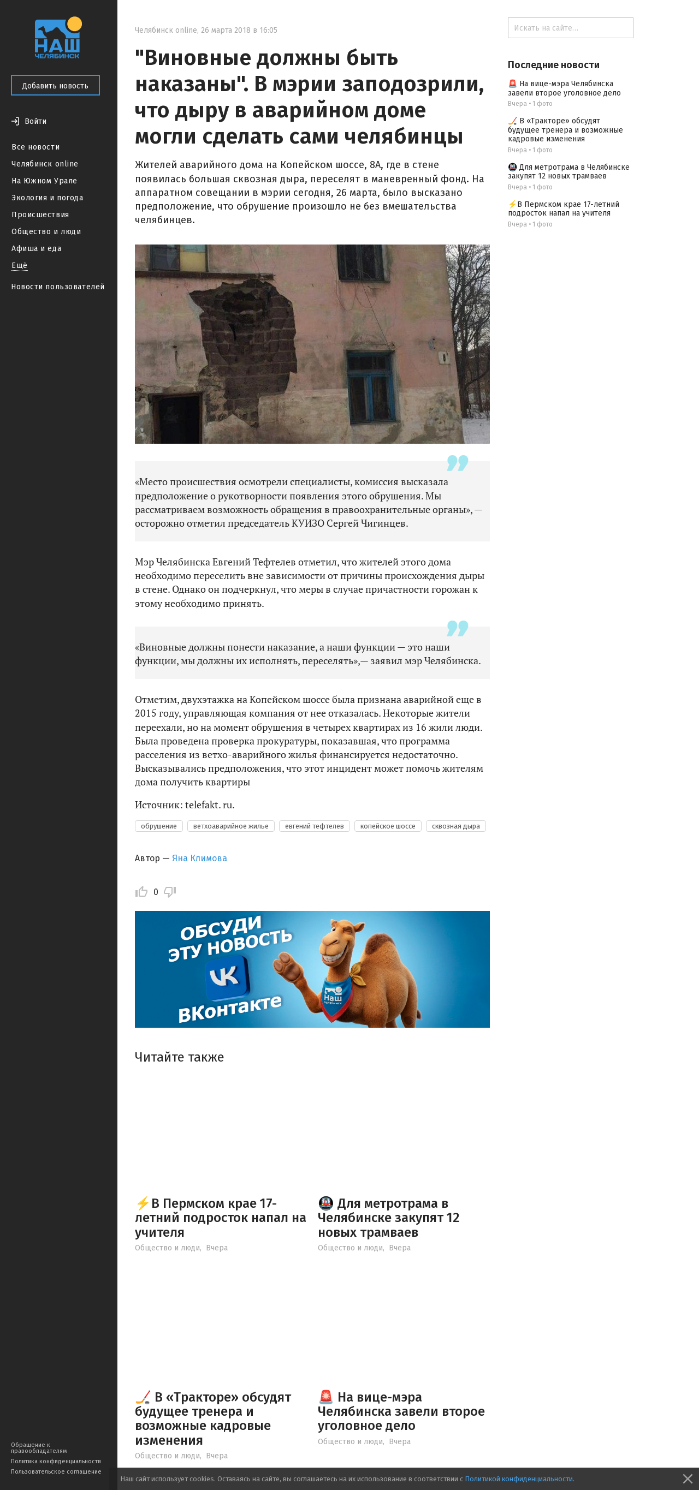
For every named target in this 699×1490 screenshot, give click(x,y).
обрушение (159, 826)
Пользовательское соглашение (56, 1472)
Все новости (35, 147)
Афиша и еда (36, 248)
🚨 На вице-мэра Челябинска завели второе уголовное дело (401, 1412)
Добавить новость (55, 86)
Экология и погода (47, 197)
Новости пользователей (58, 286)
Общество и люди (46, 231)
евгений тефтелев (314, 826)
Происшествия (40, 214)
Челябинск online (45, 164)
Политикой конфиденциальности (519, 1479)
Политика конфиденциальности (56, 1461)
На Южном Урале (44, 181)
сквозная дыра (456, 826)
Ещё (19, 265)
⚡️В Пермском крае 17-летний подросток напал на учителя (220, 1218)
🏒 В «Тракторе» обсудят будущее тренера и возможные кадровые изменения (213, 1419)
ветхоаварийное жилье (231, 826)
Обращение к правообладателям (39, 1448)
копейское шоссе (388, 826)
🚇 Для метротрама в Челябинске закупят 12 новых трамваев (389, 1218)
